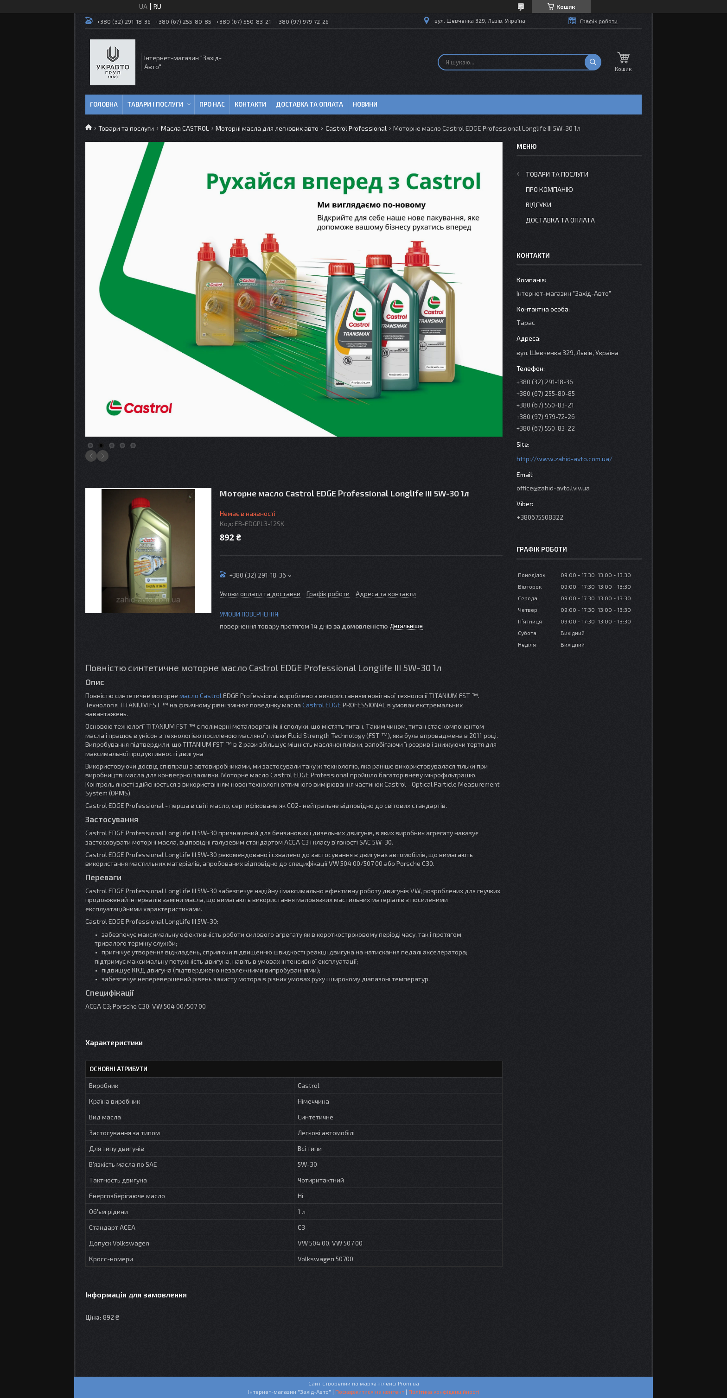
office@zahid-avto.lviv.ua (553, 488)
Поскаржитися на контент (369, 1391)
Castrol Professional (356, 128)
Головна (104, 104)
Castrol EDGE (321, 705)
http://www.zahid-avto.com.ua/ (564, 459)
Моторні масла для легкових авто (267, 128)
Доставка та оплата (309, 104)
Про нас (212, 104)
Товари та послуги (126, 128)
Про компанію (549, 189)
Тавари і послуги (155, 104)
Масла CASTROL (185, 128)
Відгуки (538, 205)
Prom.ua (408, 1383)
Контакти (250, 104)
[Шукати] (593, 62)
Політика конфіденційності (443, 1391)
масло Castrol (200, 695)
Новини (365, 104)
